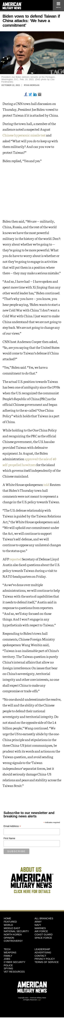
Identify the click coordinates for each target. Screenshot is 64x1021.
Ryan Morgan (31, 85)
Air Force (41, 931)
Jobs (7, 958)
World (8, 925)
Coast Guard (44, 934)
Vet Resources (14, 971)
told (46, 484)
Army (38, 921)
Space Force (43, 937)
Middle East (12, 928)
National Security (16, 931)
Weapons (10, 952)
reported (16, 558)
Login (39, 1000)
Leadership (42, 949)
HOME (7, 918)
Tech (7, 949)
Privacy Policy (45, 958)
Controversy (13, 940)
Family (8, 955)
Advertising (43, 952)
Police (8, 965)
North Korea (13, 934)
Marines (40, 928)
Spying (8, 968)
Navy (38, 925)
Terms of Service (47, 962)
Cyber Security (14, 962)
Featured (10, 921)
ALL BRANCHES (44, 918)
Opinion (9, 937)
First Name (9, 838)
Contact (40, 955)
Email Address (12, 826)
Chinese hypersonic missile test (24, 135)
